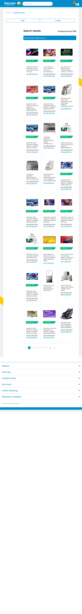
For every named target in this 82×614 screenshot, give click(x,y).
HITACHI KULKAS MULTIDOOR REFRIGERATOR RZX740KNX (48, 288)
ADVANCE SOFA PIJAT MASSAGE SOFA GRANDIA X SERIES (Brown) (66, 325)
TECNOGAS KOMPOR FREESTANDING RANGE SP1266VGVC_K (48, 140)
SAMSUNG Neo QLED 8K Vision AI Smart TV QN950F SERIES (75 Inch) (32, 145)
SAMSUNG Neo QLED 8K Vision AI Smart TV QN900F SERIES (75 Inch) (32, 293)
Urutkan (58, 20)
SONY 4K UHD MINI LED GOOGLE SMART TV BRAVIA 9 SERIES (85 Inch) (67, 257)
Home (8, 13)
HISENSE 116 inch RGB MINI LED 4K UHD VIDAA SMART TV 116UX (32, 69)
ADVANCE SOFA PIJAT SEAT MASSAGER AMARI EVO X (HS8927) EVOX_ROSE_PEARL (49, 178)
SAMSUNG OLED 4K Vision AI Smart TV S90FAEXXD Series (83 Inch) (49, 219)
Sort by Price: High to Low (35, 38)
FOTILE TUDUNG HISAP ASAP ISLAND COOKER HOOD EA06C (67, 288)
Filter (23, 20)
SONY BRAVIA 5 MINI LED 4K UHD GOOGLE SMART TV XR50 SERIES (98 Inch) (49, 258)
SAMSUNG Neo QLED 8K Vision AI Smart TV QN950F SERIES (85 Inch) (49, 106)
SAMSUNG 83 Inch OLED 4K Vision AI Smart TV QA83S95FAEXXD (67, 145)
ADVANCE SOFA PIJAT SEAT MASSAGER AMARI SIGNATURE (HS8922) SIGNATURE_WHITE (67, 102)
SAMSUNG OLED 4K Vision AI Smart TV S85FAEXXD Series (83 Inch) (67, 219)
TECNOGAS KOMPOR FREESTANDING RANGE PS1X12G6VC (32, 177)
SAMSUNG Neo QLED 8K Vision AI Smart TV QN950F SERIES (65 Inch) (32, 219)
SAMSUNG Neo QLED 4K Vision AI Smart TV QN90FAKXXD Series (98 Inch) (32, 107)
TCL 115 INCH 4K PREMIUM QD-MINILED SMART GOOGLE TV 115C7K (67, 69)
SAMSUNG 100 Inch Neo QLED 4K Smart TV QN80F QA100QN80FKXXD (49, 331)
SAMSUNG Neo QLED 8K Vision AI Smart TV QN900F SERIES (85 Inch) (67, 182)
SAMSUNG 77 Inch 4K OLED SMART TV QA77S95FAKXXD (32, 256)
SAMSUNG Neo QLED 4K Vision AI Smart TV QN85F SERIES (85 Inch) (32, 331)
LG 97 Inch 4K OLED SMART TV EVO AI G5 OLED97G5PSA (48, 69)
